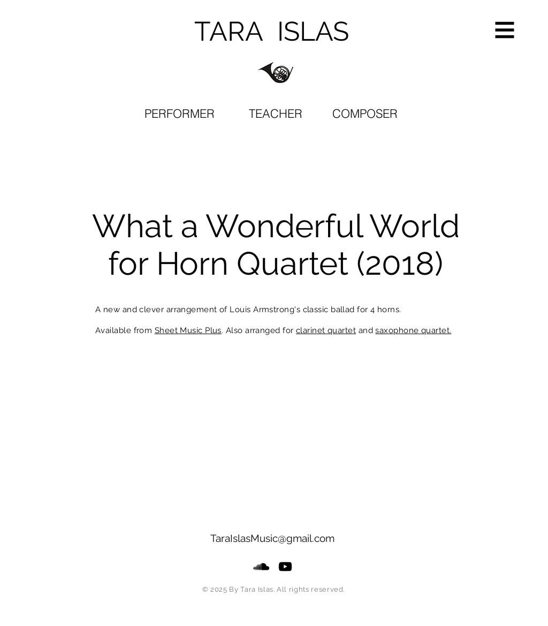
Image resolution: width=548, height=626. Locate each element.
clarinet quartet (326, 330)
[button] (505, 30)
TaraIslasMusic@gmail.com (272, 538)
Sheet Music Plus (188, 330)
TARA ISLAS (271, 31)
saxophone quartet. (413, 330)
